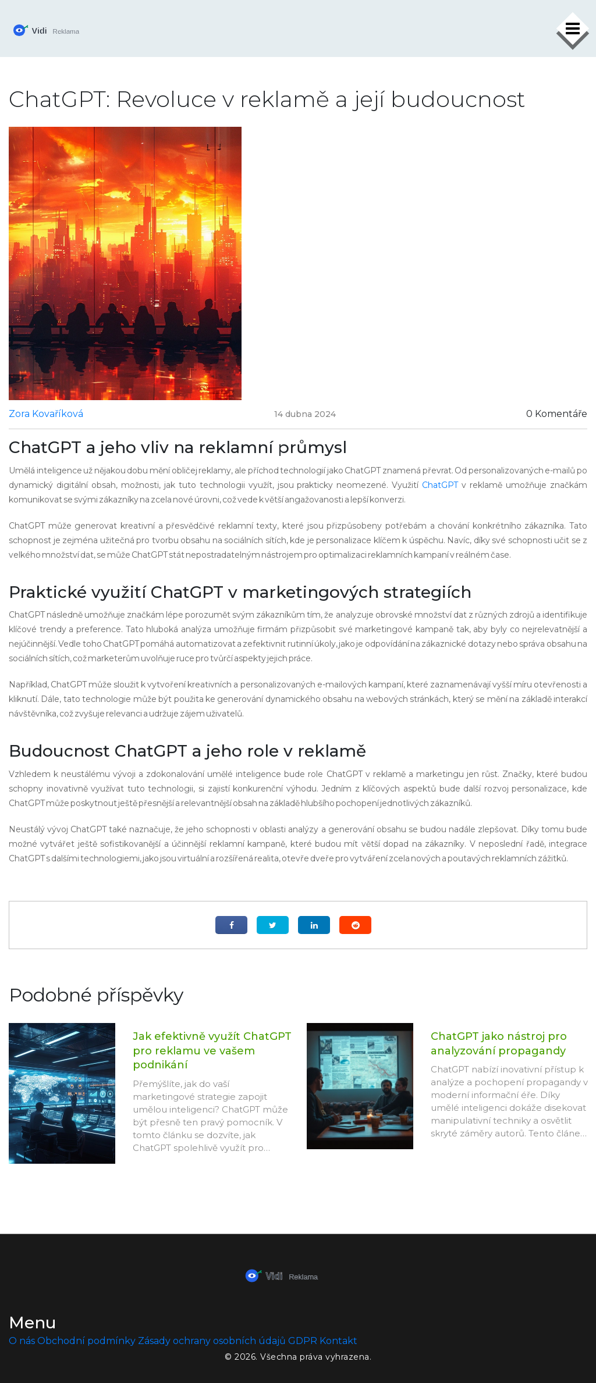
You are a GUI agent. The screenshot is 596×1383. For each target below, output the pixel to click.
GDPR (302, 1340)
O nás (22, 1340)
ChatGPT (440, 485)
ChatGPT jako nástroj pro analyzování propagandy (499, 1043)
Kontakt (338, 1340)
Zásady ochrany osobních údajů (212, 1340)
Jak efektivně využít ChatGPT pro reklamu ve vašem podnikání (212, 1050)
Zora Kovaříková (46, 413)
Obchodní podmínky (86, 1340)
